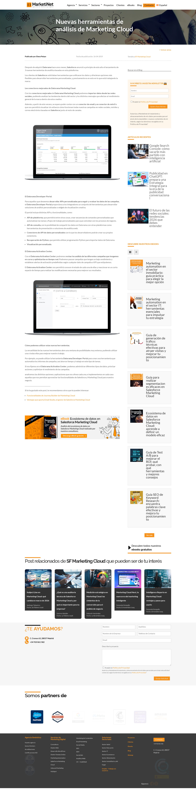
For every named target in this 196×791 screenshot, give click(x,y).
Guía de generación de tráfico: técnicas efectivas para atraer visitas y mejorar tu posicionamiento (156, 347)
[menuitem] (161, 5)
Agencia (71, 5)
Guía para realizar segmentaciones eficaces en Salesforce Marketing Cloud (155, 386)
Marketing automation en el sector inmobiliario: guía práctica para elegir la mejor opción (156, 272)
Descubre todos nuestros (146, 547)
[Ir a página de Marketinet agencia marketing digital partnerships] (160, 716)
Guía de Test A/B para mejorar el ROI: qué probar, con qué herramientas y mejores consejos (155, 464)
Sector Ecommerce (108, 753)
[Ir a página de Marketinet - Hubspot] (57, 716)
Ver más (149, 535)
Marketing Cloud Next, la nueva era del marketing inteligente (127, 596)
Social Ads (79, 753)
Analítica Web (80, 757)
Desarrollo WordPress (58, 749)
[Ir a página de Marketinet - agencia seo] (140, 716)
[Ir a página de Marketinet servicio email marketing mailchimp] (119, 716)
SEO (77, 746)
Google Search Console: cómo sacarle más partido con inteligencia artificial (159, 153)
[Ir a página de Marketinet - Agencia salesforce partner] (37, 716)
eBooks (130, 5)
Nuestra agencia (30, 741)
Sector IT (105, 749)
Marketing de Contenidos (84, 736)
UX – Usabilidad (81, 760)
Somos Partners (30, 744)
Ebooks (130, 744)
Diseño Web (55, 746)
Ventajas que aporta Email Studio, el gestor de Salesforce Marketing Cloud (58, 399)
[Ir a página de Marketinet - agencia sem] (78, 716)
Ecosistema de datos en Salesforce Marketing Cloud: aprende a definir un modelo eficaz (156, 424)
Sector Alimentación (108, 756)
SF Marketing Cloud (142, 56)
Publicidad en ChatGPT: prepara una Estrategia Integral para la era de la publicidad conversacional (159, 185)
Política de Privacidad (149, 102)
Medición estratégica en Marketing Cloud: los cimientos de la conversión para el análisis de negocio (97, 600)
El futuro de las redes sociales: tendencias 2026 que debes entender (159, 218)
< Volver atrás (165, 50)
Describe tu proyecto (110, 646)
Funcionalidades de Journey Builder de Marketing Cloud (51, 395)
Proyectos (109, 5)
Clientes (120, 5)
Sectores (95, 5)
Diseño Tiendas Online (58, 753)
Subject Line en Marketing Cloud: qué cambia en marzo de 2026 (38, 596)
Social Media (80, 743)
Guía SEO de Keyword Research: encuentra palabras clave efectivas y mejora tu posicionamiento (156, 507)
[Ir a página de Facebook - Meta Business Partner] (99, 716)
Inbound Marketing (57, 766)
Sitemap (130, 753)
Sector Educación (108, 746)
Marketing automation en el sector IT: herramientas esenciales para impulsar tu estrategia (156, 308)
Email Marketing (81, 740)
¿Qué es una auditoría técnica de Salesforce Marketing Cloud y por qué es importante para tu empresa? (68, 600)
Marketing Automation (58, 756)
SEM (77, 750)
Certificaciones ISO (31, 751)
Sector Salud (106, 743)
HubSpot (53, 770)
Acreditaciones (30, 747)
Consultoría (54, 743)
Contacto (149, 5)
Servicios (83, 5)
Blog (139, 5)
